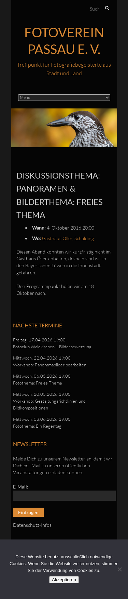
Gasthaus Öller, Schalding (68, 238)
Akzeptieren (64, 579)
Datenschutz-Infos (32, 525)
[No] (119, 569)
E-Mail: (20, 487)
